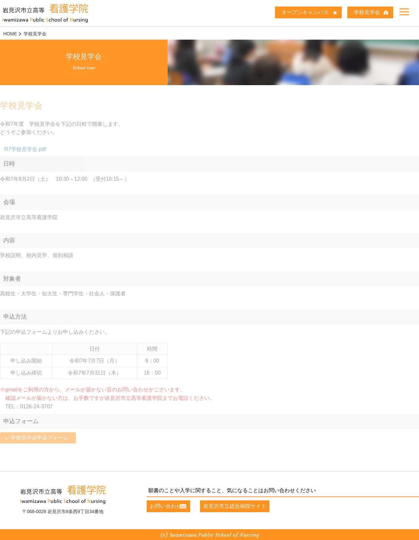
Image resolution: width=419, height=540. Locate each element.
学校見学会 (367, 12)
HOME (10, 33)
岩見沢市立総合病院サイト (242, 505)
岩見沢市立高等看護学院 (63, 494)
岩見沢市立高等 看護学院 (52, 13)
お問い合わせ (165, 505)
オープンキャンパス (305, 12)
